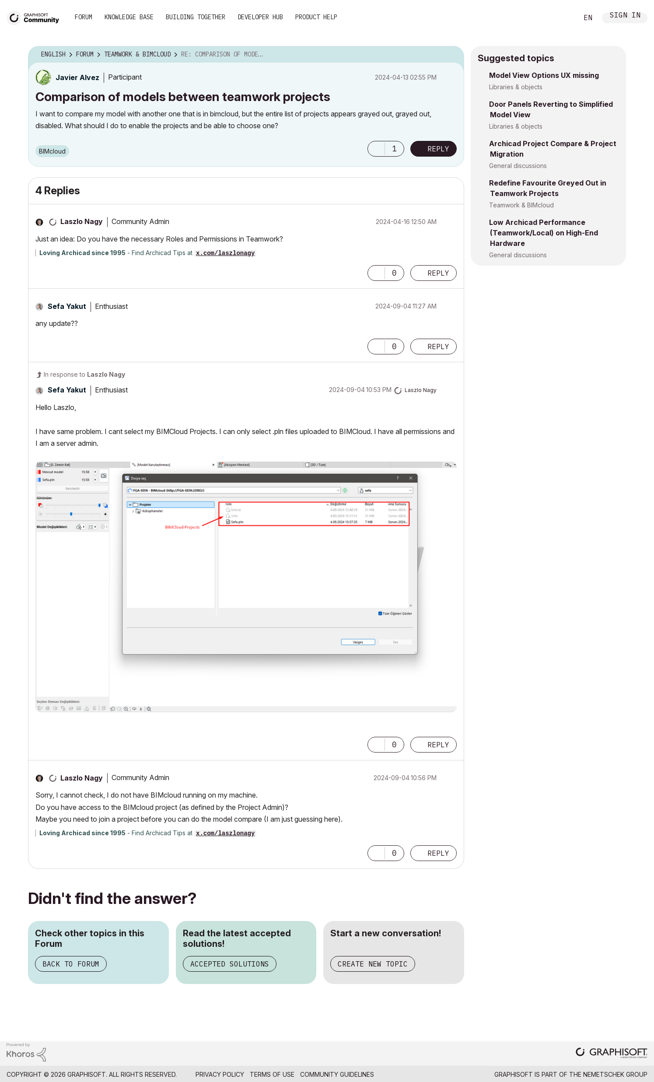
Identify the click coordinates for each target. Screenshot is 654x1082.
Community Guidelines (337, 1074)
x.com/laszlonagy (225, 253)
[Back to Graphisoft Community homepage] (36, 17)
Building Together (195, 17)
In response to (84, 374)
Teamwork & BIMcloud (521, 205)
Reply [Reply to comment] (438, 273)
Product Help (316, 17)
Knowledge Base (129, 17)
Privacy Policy (220, 1074)
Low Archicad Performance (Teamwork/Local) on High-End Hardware (543, 233)
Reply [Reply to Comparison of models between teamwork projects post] (438, 148)
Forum (83, 17)
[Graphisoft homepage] (611, 1054)
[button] (376, 148)
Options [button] (452, 54)
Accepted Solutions (229, 963)
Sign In (625, 16)
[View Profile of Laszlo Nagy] (81, 221)
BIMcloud (52, 151)
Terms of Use (272, 1074)
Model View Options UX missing (544, 75)
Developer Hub (260, 17)
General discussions (518, 165)
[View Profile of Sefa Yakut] (67, 306)
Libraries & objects (515, 87)
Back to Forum (70, 963)
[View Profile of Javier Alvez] (77, 77)
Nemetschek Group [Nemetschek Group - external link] (615, 1074)
